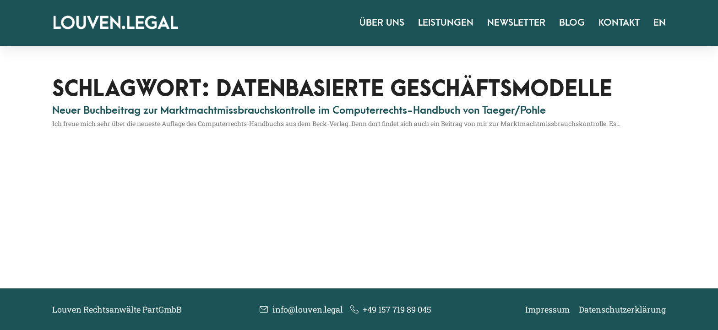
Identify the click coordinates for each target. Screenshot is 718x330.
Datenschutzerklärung (622, 309)
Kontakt (619, 22)
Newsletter (516, 22)
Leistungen (445, 22)
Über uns (381, 22)
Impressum (547, 309)
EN (659, 22)
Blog (572, 22)
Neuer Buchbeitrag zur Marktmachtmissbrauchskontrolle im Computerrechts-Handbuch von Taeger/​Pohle (299, 110)
